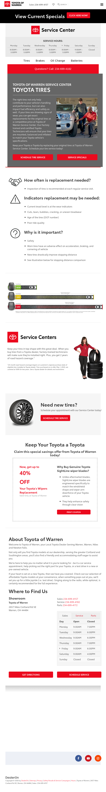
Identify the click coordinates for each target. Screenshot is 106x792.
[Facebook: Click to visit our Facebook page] (78, 758)
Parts (93, 615)
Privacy (39, 780)
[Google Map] (53, 719)
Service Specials (77, 157)
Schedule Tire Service (33, 157)
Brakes (40, 60)
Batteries (77, 60)
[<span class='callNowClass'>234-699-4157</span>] (70, 598)
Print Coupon (74, 512)
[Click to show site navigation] (102, 4)
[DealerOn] (12, 777)
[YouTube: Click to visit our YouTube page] (88, 758)
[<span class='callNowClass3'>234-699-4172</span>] (70, 605)
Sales (65, 615)
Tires (26, 60)
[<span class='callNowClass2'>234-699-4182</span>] (72, 601)
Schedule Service (79, 674)
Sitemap (33, 780)
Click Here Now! (78, 15)
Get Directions (31, 674)
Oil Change (58, 60)
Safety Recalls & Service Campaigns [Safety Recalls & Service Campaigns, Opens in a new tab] (56, 780)
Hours (73, 780)
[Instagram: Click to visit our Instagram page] (98, 758)
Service (79, 615)
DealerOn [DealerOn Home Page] (24, 780)
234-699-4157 (41, 4)
